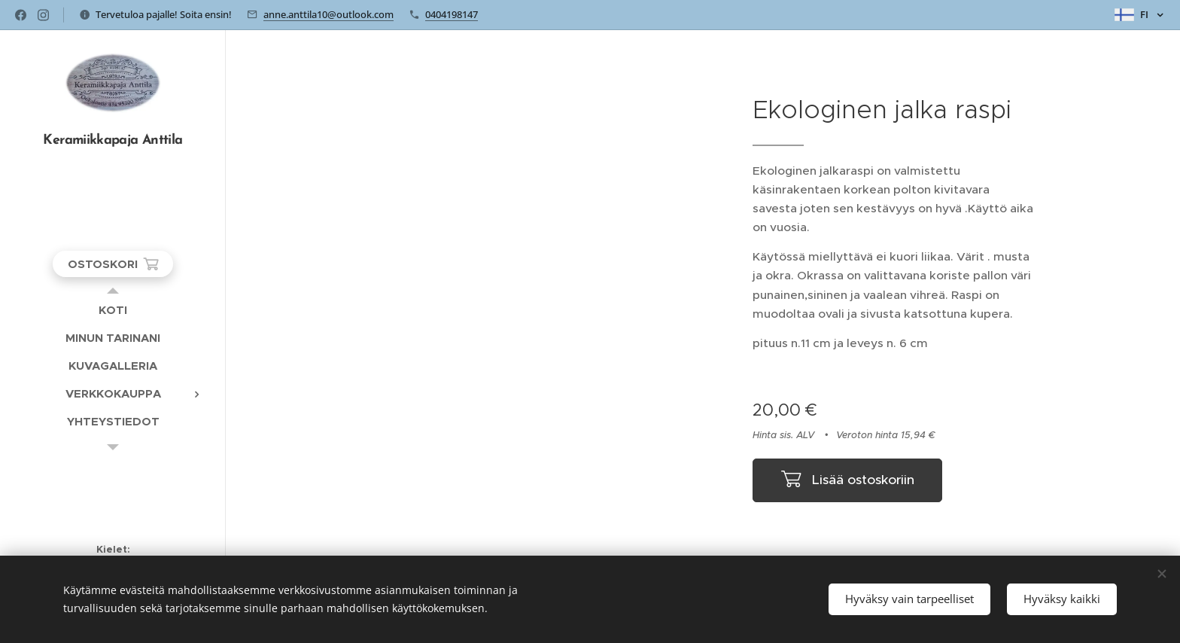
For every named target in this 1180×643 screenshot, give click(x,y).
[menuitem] (113, 309)
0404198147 (451, 14)
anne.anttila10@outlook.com (328, 14)
